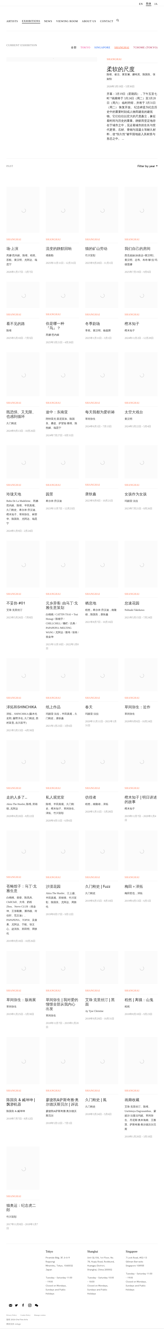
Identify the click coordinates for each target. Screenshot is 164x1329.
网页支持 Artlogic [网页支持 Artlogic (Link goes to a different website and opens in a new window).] (13, 1324)
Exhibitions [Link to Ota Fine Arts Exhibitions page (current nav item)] (31, 21)
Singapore (102, 47)
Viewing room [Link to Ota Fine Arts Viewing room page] (67, 21)
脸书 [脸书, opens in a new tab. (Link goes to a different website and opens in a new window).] (23, 1305)
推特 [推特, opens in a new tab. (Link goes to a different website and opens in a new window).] (16, 1305)
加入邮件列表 (10, 1305)
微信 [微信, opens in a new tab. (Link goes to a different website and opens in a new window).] (36, 1305)
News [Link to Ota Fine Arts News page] (48, 21)
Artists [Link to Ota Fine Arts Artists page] (12, 21)
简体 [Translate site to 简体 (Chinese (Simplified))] (148, 3)
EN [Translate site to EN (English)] (141, 4)
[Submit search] (117, 20)
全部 (73, 47)
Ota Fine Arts (23, 15)
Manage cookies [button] (40, 1315)
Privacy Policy (11, 1315)
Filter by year (147, 166)
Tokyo (85, 47)
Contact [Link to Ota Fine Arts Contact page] (106, 21)
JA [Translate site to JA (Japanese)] (156, 4)
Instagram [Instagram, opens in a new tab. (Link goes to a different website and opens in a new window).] (29, 1305)
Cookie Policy (25, 1315)
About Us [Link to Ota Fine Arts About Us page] (89, 21)
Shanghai (121, 47)
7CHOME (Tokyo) (145, 47)
